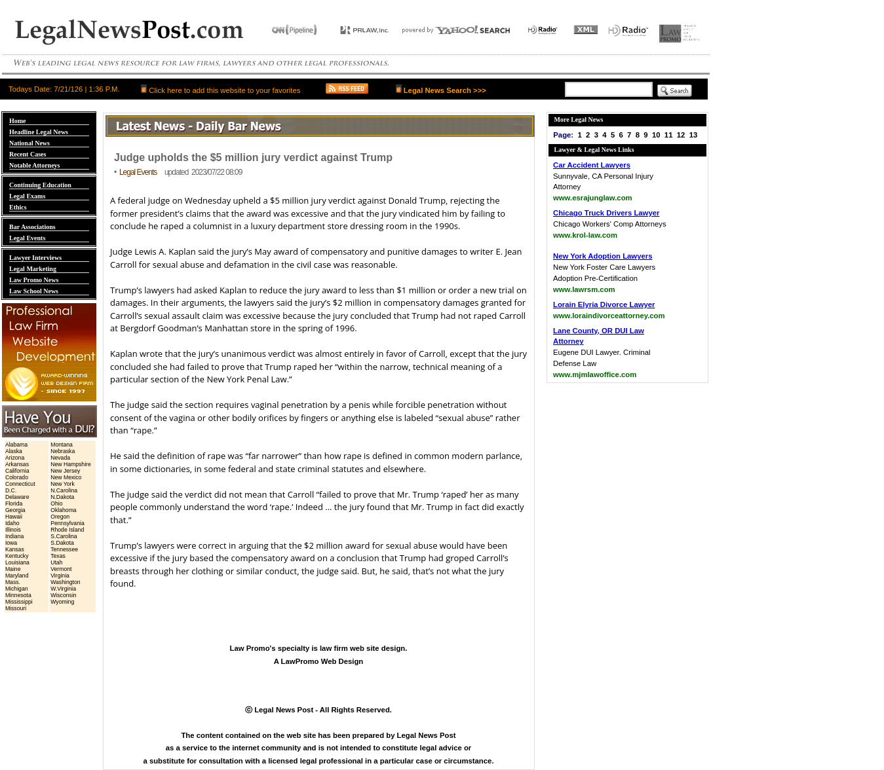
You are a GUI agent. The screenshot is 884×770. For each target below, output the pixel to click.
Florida (13, 503)
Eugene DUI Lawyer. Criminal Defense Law (602, 353)
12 (681, 135)
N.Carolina (63, 490)
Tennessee (64, 549)
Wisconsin (63, 595)
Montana (61, 444)
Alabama (16, 444)
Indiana (14, 536)
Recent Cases (27, 154)
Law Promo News (33, 280)
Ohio (56, 503)
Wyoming (62, 601)
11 (668, 135)
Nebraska (62, 451)
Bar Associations (32, 226)
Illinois (13, 529)
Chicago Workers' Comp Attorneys (609, 224)
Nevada (60, 457)
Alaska (13, 451)
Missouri (15, 608)
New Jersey (65, 471)
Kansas (14, 549)
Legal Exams (27, 196)
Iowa (11, 543)
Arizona (14, 457)
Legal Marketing (32, 268)
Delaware (17, 497)
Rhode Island (67, 529)
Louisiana (17, 562)
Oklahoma (63, 510)
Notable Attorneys (34, 165)
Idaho (12, 523)
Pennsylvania (67, 523)
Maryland (17, 575)
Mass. (12, 582)
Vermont (60, 569)
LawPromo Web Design (322, 661)
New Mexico (65, 477)
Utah (56, 562)
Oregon (59, 516)
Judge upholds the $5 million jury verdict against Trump (253, 157)
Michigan (16, 588)
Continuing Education (40, 185)
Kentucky (17, 556)
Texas (58, 556)
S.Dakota (62, 543)
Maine (13, 569)
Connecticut (20, 484)
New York (62, 484)
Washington (65, 582)
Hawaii (13, 516)
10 (656, 135)
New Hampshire (70, 464)
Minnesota (18, 595)
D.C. (10, 490)
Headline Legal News (38, 132)
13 (693, 135)
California (17, 471)
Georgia (15, 510)
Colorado (16, 477)
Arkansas (17, 464)
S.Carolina (63, 536)
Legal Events (27, 238)
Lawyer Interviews (35, 257)
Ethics (18, 207)
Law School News (33, 291)
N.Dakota (62, 497)
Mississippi (19, 601)
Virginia (59, 575)
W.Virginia (63, 588)
